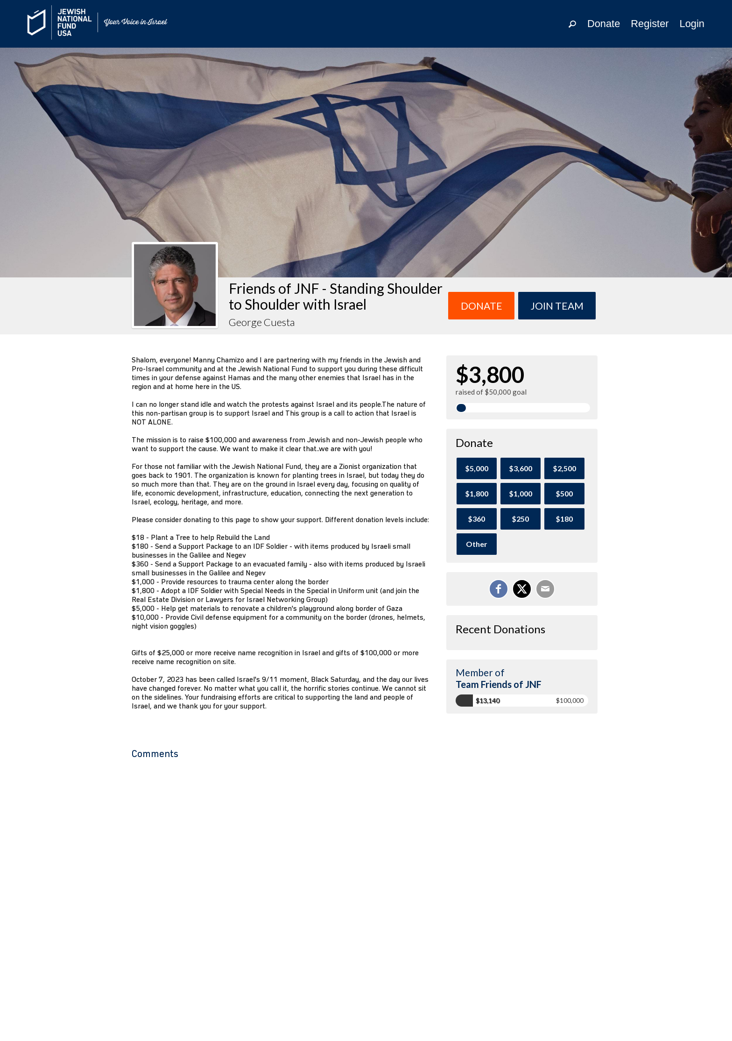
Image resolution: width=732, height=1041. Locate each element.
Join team (557, 306)
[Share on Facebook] (498, 589)
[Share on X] (522, 589)
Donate (603, 23)
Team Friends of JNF (499, 684)
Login (692, 23)
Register (650, 23)
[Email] (545, 589)
